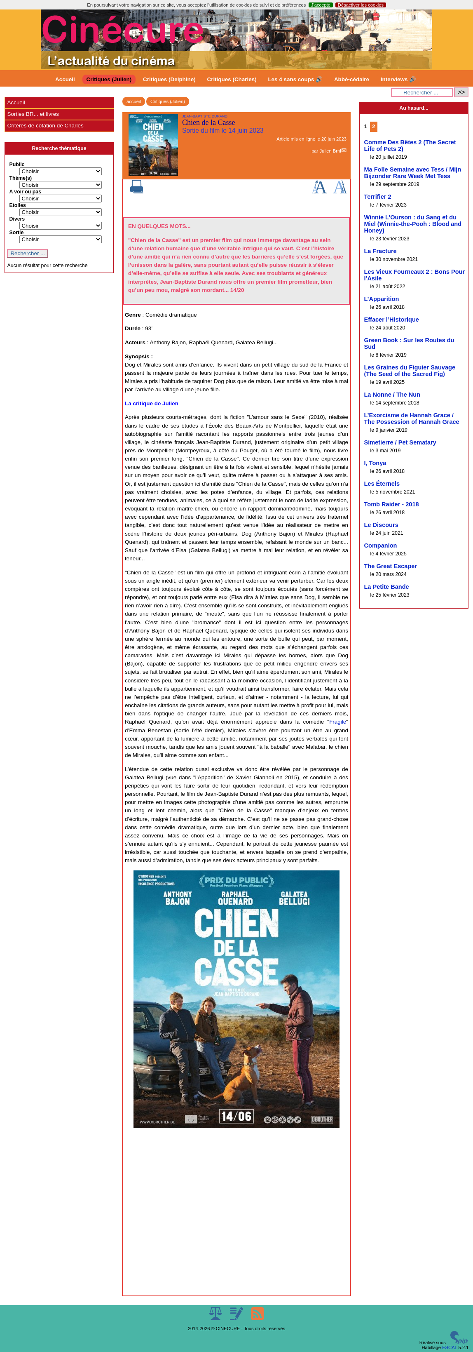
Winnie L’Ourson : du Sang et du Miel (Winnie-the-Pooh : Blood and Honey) (412, 224)
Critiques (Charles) (231, 79)
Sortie (16, 232)
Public (16, 164)
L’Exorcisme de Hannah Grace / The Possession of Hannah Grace (411, 418)
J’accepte (320, 4)
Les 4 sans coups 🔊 (295, 79)
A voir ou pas (25, 192)
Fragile (337, 722)
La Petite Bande (386, 586)
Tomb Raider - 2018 (391, 504)
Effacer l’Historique (391, 319)
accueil (133, 101)
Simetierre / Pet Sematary (400, 442)
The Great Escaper (390, 566)
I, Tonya (375, 463)
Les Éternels (382, 483)
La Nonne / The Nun (392, 394)
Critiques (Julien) (109, 79)
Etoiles (17, 205)
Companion (380, 545)
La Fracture (380, 251)
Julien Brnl (330, 150)
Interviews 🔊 (398, 79)
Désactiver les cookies (361, 4)
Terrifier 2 (377, 196)
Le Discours (381, 525)
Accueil (65, 79)
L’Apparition (381, 299)
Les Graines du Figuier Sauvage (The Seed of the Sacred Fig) (409, 370)
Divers (17, 219)
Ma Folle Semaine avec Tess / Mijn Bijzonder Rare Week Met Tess (412, 172)
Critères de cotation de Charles (45, 125)
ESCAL (449, 1347)
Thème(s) (20, 178)
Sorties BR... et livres (33, 114)
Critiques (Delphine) (169, 79)
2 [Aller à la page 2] (373, 126)
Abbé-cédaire (351, 79)
